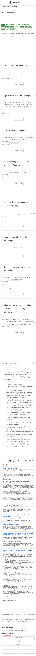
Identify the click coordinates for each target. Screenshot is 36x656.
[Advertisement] (18, 52)
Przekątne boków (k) (6, 288)
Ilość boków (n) (5, 78)
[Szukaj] (16, 6)
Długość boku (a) (5, 75)
